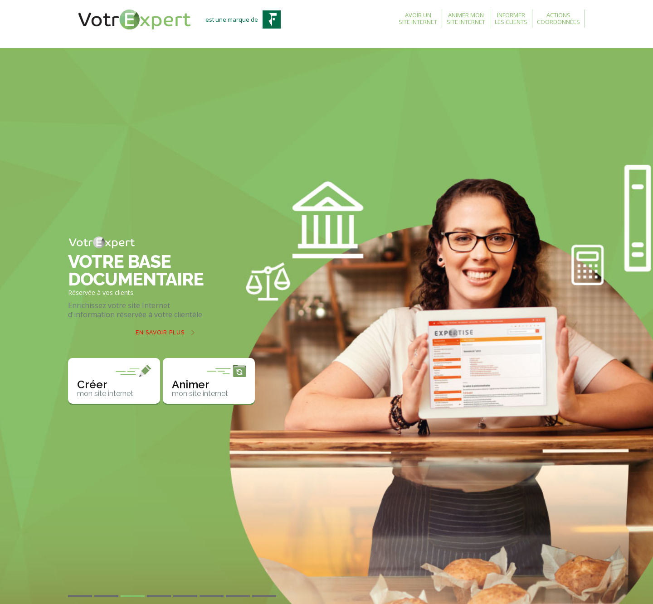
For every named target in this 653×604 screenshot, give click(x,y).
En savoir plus (160, 332)
